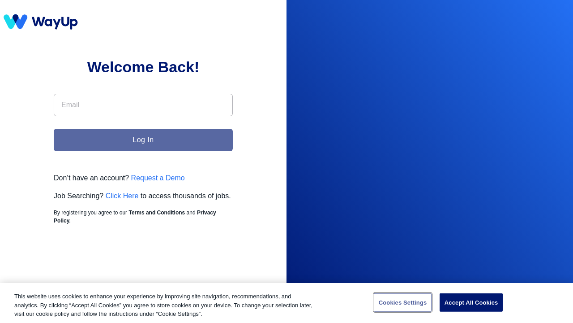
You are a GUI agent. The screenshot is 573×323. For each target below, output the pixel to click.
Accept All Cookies (471, 302)
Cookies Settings (403, 302)
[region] (286, 303)
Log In (143, 140)
